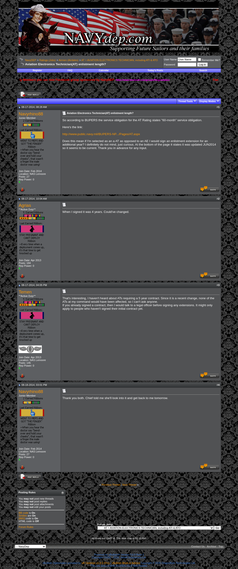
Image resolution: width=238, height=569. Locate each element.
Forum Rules (26, 527)
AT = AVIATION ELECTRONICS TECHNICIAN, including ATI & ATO (119, 60)
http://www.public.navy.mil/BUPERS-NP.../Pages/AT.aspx (101, 134)
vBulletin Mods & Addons (126, 563)
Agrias (25, 205)
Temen (25, 291)
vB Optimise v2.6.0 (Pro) (96, 563)
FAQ (70, 70)
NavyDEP (30, 60)
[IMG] (22, 518)
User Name (170, 59)
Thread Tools (185, 101)
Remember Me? (209, 60)
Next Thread (129, 484)
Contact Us (198, 546)
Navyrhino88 (31, 113)
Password (169, 64)
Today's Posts (155, 70)
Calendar (104, 70)
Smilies (23, 515)
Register (37, 70)
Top (220, 546)
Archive (211, 546)
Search (203, 70)
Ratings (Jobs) (47, 60)
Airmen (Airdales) (68, 60)
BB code (23, 512)
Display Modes (207, 101)
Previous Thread (111, 484)
